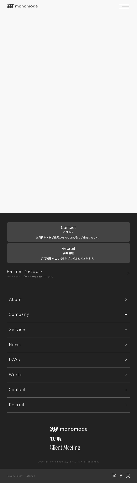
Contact (17, 389)
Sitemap (30, 475)
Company (19, 314)
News (15, 344)
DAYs (14, 359)
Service (17, 329)
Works (16, 374)
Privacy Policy (15, 475)
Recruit (17, 404)
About (15, 299)
